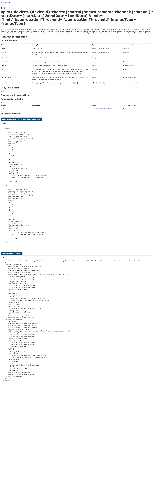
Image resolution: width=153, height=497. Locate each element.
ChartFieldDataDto (107, 109)
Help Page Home (6, 2)
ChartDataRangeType (99, 83)
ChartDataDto (5, 103)
